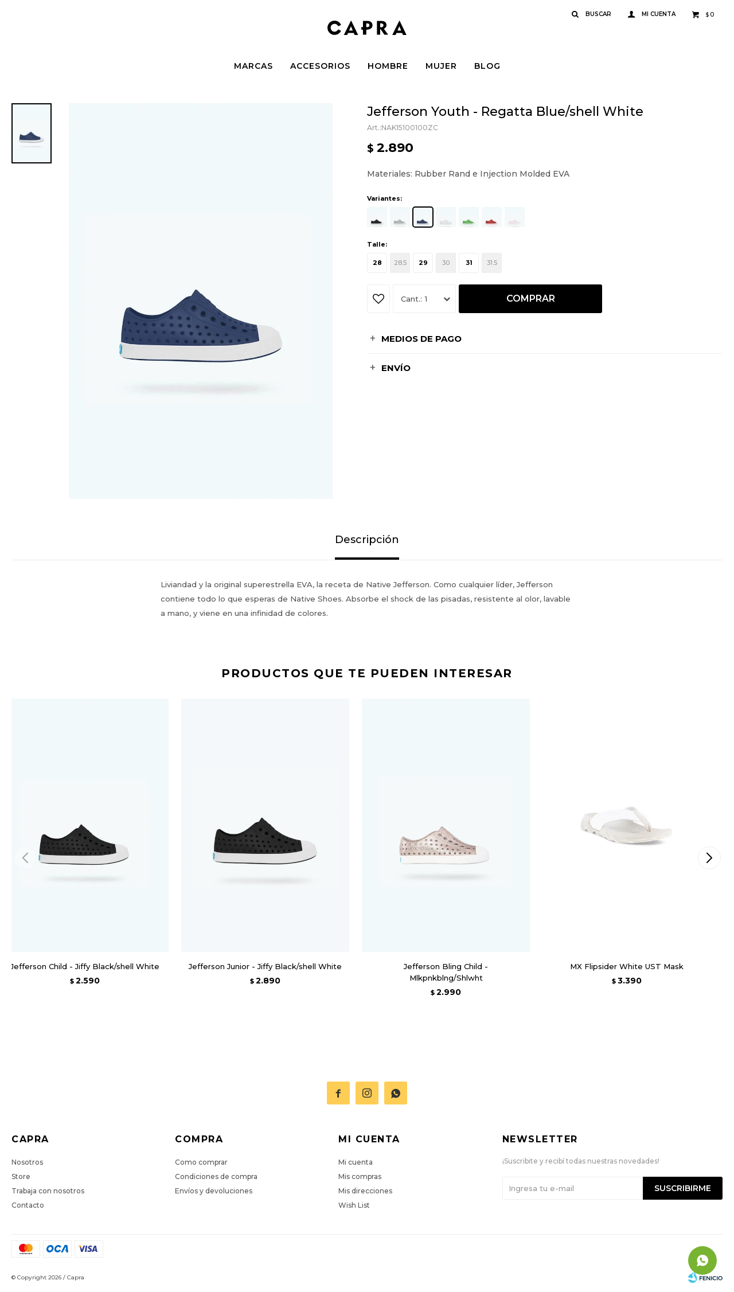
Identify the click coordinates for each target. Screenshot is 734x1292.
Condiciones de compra (216, 1176)
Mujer (441, 66)
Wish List (354, 1205)
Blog (487, 66)
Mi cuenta (355, 1162)
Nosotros (27, 1162)
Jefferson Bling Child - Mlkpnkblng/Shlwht (446, 972)
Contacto (27, 1205)
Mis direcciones (365, 1190)
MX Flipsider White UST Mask (627, 966)
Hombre (388, 66)
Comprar (530, 298)
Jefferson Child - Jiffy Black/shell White (84, 966)
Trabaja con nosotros (47, 1190)
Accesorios (320, 66)
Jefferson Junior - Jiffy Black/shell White (265, 966)
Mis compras (359, 1176)
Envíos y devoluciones (213, 1190)
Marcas (253, 66)
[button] (709, 858)
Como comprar (201, 1162)
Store (20, 1176)
